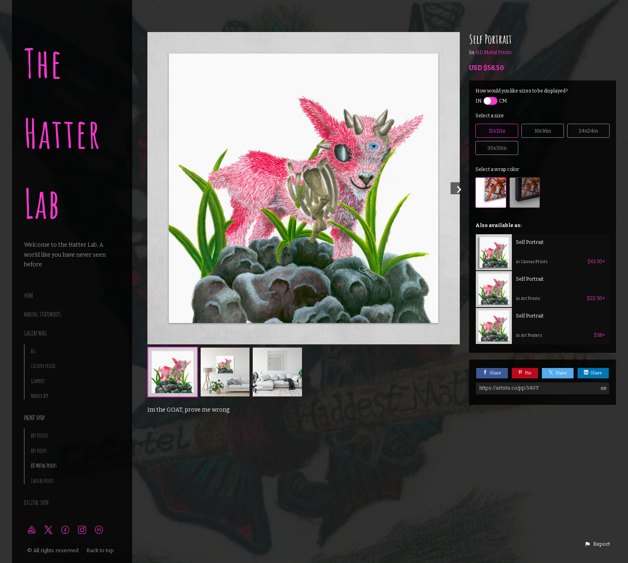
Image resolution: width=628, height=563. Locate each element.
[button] (597, 544)
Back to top (101, 550)
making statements (42, 314)
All (33, 351)
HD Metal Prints (43, 465)
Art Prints (39, 450)
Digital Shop (36, 503)
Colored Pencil (43, 365)
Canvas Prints (42, 480)
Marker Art (39, 395)
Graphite (38, 381)
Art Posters (39, 435)
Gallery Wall (35, 333)
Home (28, 296)
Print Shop (34, 418)
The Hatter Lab (62, 133)
